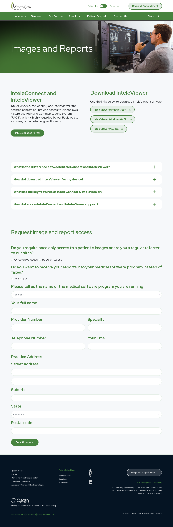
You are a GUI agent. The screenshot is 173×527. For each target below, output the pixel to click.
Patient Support (96, 16)
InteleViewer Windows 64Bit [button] (110, 119)
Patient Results (65, 475)
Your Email (97, 338)
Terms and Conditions (20, 481)
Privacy (159, 513)
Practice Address (26, 356)
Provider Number (27, 319)
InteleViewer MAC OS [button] (106, 128)
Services (36, 16)
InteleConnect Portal (27, 132)
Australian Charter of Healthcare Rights (27, 485)
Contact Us (120, 16)
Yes (16, 279)
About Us (74, 16)
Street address (25, 364)
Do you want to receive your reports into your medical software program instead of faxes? (86, 270)
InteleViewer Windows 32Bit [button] (110, 109)
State (16, 406)
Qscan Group (17, 471)
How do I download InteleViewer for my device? (48, 179)
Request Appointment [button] (144, 472)
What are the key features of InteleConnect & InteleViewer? (58, 192)
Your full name (24, 302)
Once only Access (26, 260)
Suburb (18, 389)
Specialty (96, 319)
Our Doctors (56, 16)
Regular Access (52, 260)
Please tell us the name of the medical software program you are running (77, 286)
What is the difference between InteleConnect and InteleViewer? (62, 167)
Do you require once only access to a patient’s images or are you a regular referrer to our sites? (85, 250)
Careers (14, 474)
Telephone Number (28, 338)
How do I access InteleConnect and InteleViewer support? (56, 204)
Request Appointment (145, 6)
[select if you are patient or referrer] (103, 6)
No (25, 279)
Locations (20, 16)
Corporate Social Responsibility (24, 478)
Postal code (21, 422)
